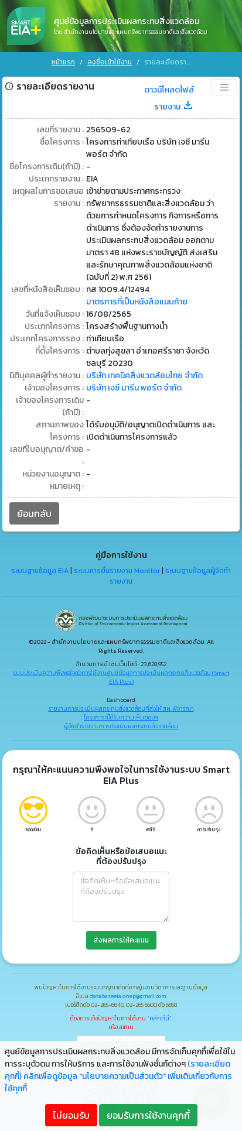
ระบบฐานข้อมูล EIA (40, 568)
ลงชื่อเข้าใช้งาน (109, 62)
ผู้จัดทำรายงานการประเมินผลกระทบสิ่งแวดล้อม (121, 723)
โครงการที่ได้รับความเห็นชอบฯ (121, 715)
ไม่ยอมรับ (71, 1115)
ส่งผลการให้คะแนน (121, 938)
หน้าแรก (63, 62)
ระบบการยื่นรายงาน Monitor (117, 568)
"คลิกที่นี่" (159, 1016)
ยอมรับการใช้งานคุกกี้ (148, 1115)
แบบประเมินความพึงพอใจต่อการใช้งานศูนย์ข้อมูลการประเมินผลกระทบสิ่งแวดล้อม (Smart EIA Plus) (121, 675)
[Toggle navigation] (224, 85)
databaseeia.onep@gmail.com (128, 993)
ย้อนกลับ (34, 511)
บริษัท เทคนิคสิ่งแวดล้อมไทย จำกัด (144, 373)
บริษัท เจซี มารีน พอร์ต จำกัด (134, 385)
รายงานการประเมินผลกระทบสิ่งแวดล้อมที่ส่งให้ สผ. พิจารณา (121, 706)
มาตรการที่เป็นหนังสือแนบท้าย (137, 299)
